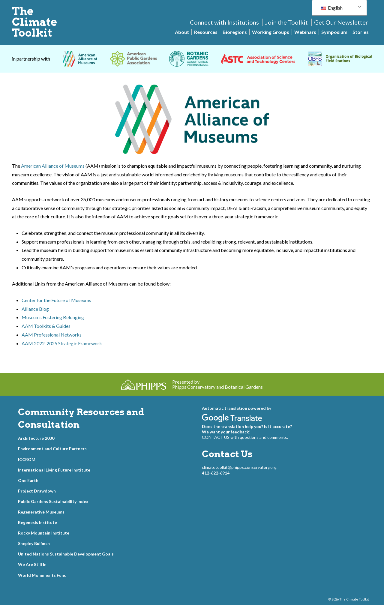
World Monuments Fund (42, 575)
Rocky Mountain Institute (43, 532)
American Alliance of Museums (53, 166)
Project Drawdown (37, 490)
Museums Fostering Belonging (53, 317)
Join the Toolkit (286, 22)
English (332, 7)
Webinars (305, 32)
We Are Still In (32, 564)
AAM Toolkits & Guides (46, 326)
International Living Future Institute (54, 469)
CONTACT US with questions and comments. (245, 437)
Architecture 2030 (36, 438)
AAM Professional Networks (52, 334)
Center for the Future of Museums (56, 300)
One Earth (28, 480)
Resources (206, 32)
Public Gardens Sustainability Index (53, 501)
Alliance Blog (35, 309)
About (182, 32)
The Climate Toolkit (34, 21)
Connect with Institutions (224, 22)
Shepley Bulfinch (34, 543)
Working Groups (270, 32)
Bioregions (235, 32)
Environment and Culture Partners (52, 448)
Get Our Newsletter (341, 22)
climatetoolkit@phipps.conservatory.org (239, 467)
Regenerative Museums (41, 511)
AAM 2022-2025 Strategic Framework (62, 343)
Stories (360, 32)
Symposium (334, 32)
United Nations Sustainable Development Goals (66, 553)
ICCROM (26, 459)
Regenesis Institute (37, 522)
